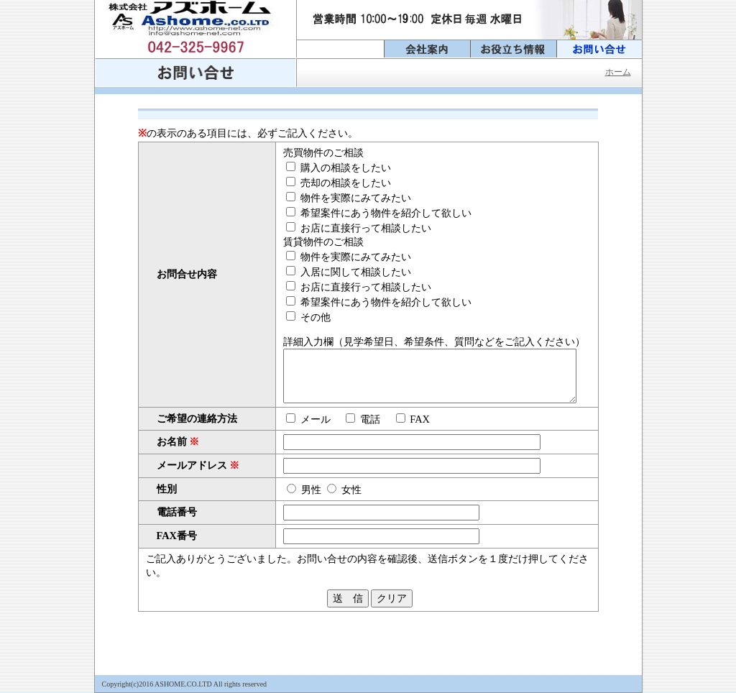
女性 (324, 496)
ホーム (618, 72)
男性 (284, 496)
